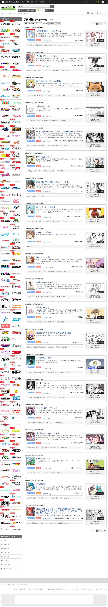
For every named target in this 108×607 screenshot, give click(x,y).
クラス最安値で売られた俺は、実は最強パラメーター (59, 131)
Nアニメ (37, 2)
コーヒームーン (43, 383)
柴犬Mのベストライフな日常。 (49, 81)
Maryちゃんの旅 (43, 257)
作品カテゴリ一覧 (8, 536)
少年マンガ (5, 544)
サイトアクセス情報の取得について (82, 589)
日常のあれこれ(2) (44, 157)
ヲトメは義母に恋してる (46, 408)
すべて (4, 540)
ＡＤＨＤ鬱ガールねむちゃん (48, 31)
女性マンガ (5, 556)
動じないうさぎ (43, 308)
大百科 (28, 2)
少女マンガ (5, 552)
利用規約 (22, 589)
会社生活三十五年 (44, 106)
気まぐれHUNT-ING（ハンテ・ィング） (53, 182)
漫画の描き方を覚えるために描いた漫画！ (54, 333)
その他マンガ (6, 564)
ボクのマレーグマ (44, 358)
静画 (10, 2)
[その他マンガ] (47, 41)
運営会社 (15, 589)
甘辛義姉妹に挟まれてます (47, 433)
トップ (23, 10)
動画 (6, 2)
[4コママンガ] (47, 91)
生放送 (15, 2)
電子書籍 (50, 10)
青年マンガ (5, 548)
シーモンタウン (43, 459)
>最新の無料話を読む (95, 45)
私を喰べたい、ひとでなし (47, 56)
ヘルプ (29, 589)
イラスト (32, 10)
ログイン (85, 2)
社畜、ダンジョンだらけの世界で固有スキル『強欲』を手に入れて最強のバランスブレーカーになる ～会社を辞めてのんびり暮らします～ (59, 511)
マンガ (41, 10)
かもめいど (41, 484)
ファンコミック (6, 568)
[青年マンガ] (46, 66)
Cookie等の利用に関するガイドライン (59, 589)
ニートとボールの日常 (46, 207)
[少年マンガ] (46, 141)
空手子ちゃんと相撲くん (46, 282)
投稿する (92, 13)
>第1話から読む (95, 43)
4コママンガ (5, 560)
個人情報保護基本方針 (39, 589)
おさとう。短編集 (44, 232)
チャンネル (21, 2)
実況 (32, 2)
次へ (105, 24)
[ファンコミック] (48, 267)
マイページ (102, 13)
